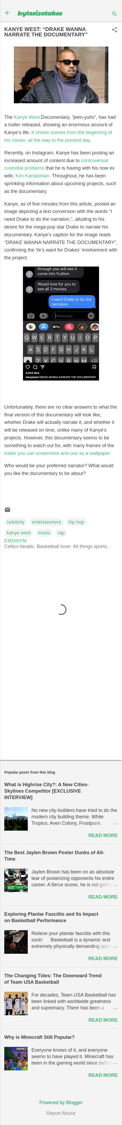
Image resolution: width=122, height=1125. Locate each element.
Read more (103, 835)
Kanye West (27, 117)
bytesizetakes (39, 12)
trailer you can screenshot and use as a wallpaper (57, 453)
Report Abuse (61, 1113)
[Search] (114, 14)
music (44, 532)
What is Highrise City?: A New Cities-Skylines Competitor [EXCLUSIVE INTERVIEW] (46, 791)
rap (61, 532)
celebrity (16, 522)
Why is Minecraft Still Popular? (39, 1037)
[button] (114, 30)
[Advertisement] (61, 713)
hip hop (76, 522)
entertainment (46, 522)
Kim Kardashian (32, 175)
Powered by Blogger (60, 1102)
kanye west (19, 532)
